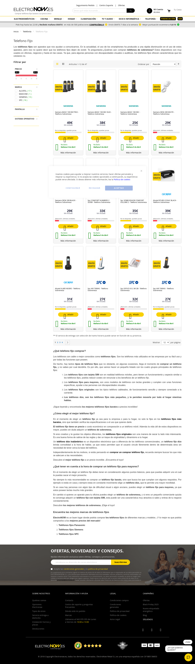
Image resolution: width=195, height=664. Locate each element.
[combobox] (103, 10)
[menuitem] (24, 19)
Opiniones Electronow (37, 605)
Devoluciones (38, 628)
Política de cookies (122, 179)
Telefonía (27, 31)
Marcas (68, 615)
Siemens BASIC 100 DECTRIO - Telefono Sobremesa (67, 113)
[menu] (97, 18)
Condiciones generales (115, 605)
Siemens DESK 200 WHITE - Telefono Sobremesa (163, 113)
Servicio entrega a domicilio (40, 616)
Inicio (16, 31)
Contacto (69, 600)
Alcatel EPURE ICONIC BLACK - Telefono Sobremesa (165, 201)
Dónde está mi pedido (75, 611)
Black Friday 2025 (151, 604)
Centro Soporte (106, 5)
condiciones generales (74, 569)
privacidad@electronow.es (65, 580)
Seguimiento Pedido (85, 5)
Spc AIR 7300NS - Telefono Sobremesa (163, 289)
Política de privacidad (119, 611)
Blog (145, 615)
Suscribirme (120, 562)
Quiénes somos (39, 600)
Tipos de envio (38, 611)
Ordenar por (143, 64)
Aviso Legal (115, 619)
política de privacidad (98, 569)
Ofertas (121, 5)
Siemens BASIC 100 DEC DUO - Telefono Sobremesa (100, 113)
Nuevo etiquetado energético (151, 609)
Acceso (157, 12)
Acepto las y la (80, 569)
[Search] (131, 10)
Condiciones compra (119, 600)
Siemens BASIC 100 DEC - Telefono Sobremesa (130, 113)
